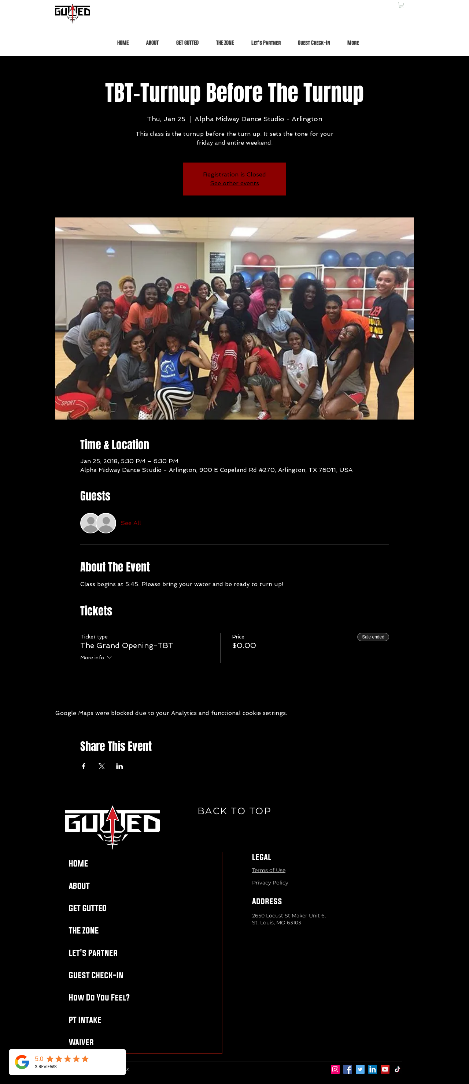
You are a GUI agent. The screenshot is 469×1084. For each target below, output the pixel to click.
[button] (401, 5)
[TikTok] (397, 1069)
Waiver (81, 1042)
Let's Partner (93, 952)
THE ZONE (84, 930)
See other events (234, 183)
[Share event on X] (101, 766)
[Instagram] (335, 1069)
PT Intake (85, 1019)
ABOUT (79, 885)
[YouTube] (385, 1069)
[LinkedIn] (372, 1069)
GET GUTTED (88, 908)
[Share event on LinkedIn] (119, 766)
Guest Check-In (96, 975)
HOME (78, 863)
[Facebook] (347, 1069)
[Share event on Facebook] (83, 766)
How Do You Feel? (99, 997)
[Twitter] (360, 1069)
